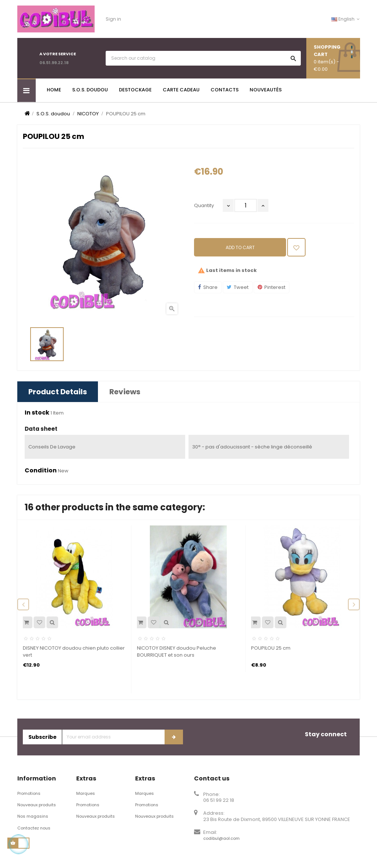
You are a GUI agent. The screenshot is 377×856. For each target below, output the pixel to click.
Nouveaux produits (36, 805)
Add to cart (240, 247)
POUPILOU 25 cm (270, 647)
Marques (85, 793)
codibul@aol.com (221, 838)
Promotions (28, 793)
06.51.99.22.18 (54, 63)
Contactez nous (33, 828)
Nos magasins (32, 816)
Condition (41, 471)
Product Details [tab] (57, 392)
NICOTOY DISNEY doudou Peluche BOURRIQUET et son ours (176, 651)
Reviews (124, 392)
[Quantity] (246, 205)
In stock (37, 413)
